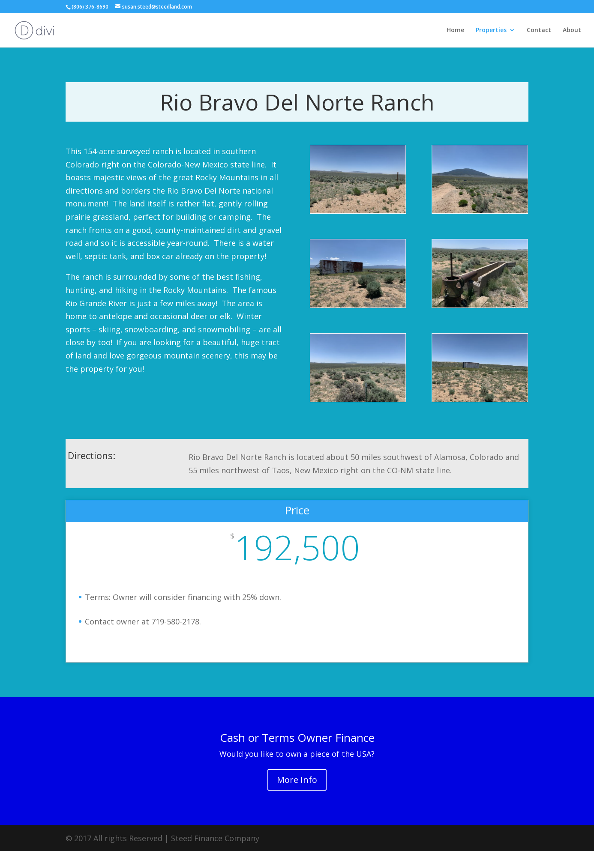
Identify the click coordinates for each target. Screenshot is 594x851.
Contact (539, 30)
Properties (491, 30)
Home (455, 30)
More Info (297, 779)
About (572, 30)
